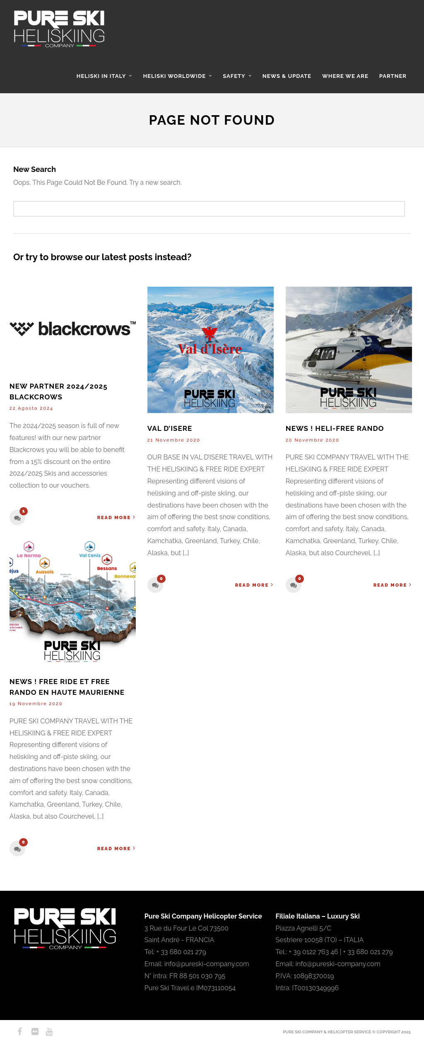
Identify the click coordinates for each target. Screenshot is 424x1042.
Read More (116, 517)
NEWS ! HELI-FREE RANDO (335, 428)
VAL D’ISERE (169, 428)
